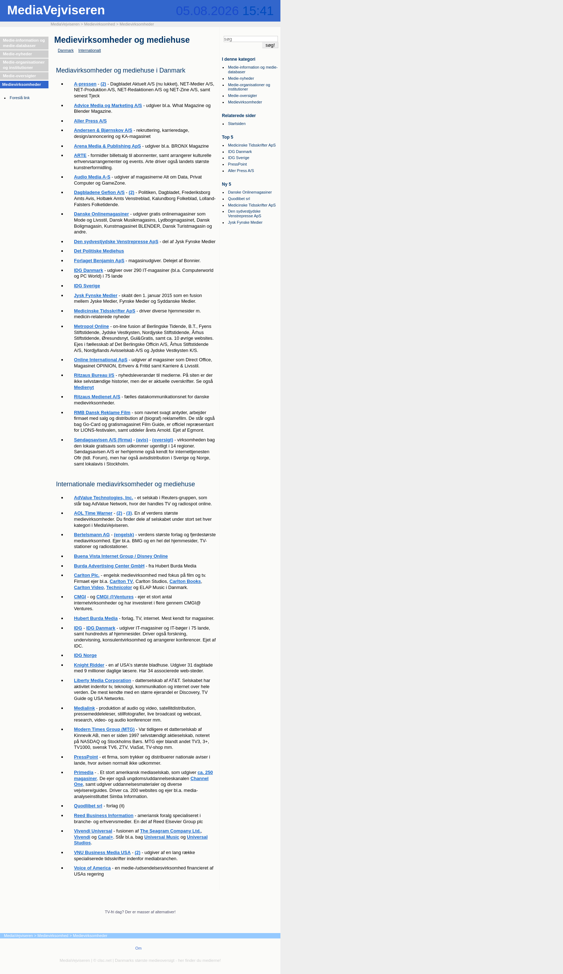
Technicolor (119, 587)
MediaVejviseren (56, 10)
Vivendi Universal (93, 831)
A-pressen (85, 84)
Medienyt (84, 387)
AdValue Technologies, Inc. (103, 497)
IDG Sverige (87, 285)
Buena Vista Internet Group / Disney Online (121, 556)
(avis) (142, 439)
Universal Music (161, 837)
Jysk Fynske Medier (95, 295)
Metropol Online (91, 326)
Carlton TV (121, 581)
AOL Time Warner (93, 513)
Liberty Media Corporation (102, 680)
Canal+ (105, 837)
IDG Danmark (88, 270)
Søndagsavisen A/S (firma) (103, 439)
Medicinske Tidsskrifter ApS (104, 311)
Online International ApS (100, 359)
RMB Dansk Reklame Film (102, 412)
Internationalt (89, 50)
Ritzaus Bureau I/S (94, 375)
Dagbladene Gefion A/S (99, 192)
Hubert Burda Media (96, 618)
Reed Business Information (104, 815)
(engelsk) (124, 534)
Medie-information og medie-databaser (24, 43)
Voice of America (92, 868)
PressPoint (86, 757)
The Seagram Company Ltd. (170, 831)
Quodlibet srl (88, 805)
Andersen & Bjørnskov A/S (103, 130)
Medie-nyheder (17, 54)
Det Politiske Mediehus (99, 251)
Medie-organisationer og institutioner (24, 65)
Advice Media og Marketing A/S (108, 105)
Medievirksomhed (99, 24)
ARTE (80, 155)
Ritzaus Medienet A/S (97, 396)
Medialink (84, 708)
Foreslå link (20, 98)
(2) (103, 84)
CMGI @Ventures (115, 596)
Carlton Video (89, 587)
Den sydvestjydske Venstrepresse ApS (116, 241)
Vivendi (82, 837)
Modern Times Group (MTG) (104, 729)
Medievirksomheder (137, 24)
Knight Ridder (89, 665)
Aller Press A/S (90, 121)
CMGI (80, 596)
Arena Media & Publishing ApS (107, 146)
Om (138, 948)
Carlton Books (185, 581)
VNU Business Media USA (102, 852)
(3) (129, 513)
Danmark (66, 50)
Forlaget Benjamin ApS (99, 260)
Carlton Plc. (86, 575)
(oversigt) (162, 439)
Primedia (83, 772)
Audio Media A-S (92, 177)
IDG (78, 628)
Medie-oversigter (19, 76)
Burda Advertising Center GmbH (109, 566)
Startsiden (237, 123)
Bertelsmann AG (92, 534)
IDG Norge (85, 655)
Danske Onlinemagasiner (101, 214)
